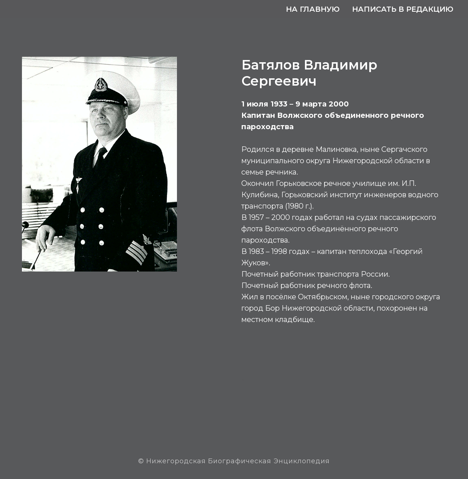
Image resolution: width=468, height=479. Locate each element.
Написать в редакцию (402, 9)
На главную (313, 9)
